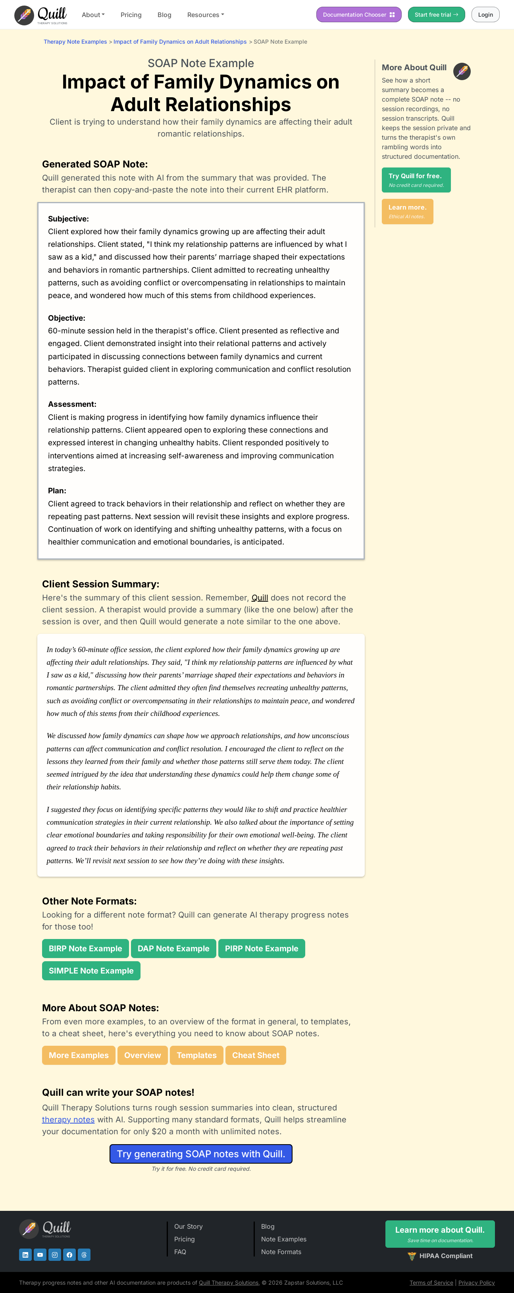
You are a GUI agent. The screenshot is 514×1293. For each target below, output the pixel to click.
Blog (164, 15)
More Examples (79, 1055)
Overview (142, 1055)
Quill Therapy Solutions (228, 1282)
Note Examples (283, 1239)
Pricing (131, 15)
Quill (260, 597)
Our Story (188, 1226)
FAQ (180, 1252)
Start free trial (436, 14)
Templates (197, 1055)
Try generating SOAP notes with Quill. (201, 1154)
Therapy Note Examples (75, 41)
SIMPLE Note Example (91, 971)
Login (485, 14)
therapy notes (68, 1119)
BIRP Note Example (85, 948)
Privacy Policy (476, 1282)
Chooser (359, 14)
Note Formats (281, 1252)
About (91, 15)
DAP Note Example (174, 948)
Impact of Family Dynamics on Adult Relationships (180, 41)
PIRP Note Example (261, 948)
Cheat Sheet (255, 1055)
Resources (203, 15)
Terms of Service (431, 1282)
